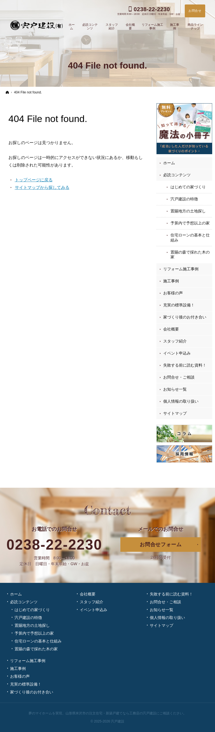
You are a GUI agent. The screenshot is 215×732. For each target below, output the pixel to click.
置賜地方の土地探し (188, 211)
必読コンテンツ (177, 175)
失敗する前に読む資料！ (184, 365)
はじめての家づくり (188, 187)
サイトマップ (175, 413)
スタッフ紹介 (175, 341)
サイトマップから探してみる (42, 187)
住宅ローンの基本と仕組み (190, 237)
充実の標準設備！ (179, 305)
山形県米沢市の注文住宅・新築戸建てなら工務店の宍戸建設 (111, 713)
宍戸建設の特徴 (184, 199)
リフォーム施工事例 (180, 269)
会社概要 (171, 329)
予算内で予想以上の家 (190, 223)
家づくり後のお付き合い (184, 317)
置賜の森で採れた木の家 (190, 254)
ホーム (169, 163)
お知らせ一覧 (175, 389)
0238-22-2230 (54, 545)
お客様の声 (173, 293)
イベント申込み (177, 353)
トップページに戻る (34, 179)
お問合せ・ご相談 (179, 377)
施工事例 (171, 281)
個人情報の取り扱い (180, 401)
